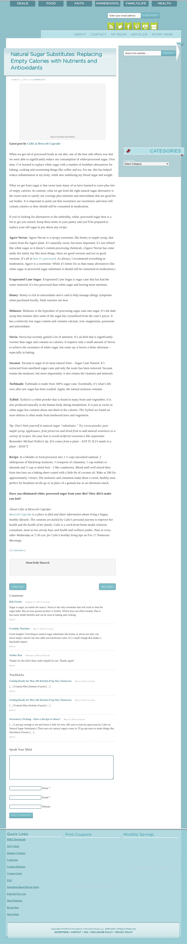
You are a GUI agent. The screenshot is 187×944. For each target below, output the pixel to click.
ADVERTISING (61, 932)
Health (164, 3)
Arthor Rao (15, 655)
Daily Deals (13, 846)
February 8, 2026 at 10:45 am (37, 655)
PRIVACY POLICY (124, 932)
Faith (79, 3)
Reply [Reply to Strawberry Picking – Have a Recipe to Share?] (12, 737)
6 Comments (37, 79)
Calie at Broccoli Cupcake (44, 143)
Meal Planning (14, 900)
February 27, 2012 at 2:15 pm (37, 602)
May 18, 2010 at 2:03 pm (74, 719)
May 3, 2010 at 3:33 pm (85, 681)
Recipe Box (13, 907)
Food (51, 3)
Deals (22, 3)
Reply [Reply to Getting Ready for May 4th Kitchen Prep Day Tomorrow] (12, 691)
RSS (111, 26)
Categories (12, 859)
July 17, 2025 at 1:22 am (43, 629)
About (80, 34)
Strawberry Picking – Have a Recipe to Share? (35, 719)
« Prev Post (18, 587)
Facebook (128, 26)
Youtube (145, 26)
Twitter (119, 26)
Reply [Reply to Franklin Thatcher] (12, 647)
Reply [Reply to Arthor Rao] (12, 666)
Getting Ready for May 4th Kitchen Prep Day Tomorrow (40, 680)
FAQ (9, 880)
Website (46, 806)
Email (154, 26)
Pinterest (136, 26)
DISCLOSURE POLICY (102, 932)
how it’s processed (44, 258)
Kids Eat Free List (16, 893)
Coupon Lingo (14, 873)
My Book (119, 34)
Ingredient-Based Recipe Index (23, 887)
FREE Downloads (16, 839)
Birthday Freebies (16, 853)
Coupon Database (16, 866)
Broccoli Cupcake (20, 514)
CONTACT (76, 932)
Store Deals (13, 914)
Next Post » (107, 587)
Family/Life (136, 3)
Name (45, 788)
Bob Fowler (15, 601)
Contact (98, 34)
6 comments (17, 550)
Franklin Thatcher (19, 628)
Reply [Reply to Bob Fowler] (12, 620)
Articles (139, 34)
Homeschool (108, 3)
